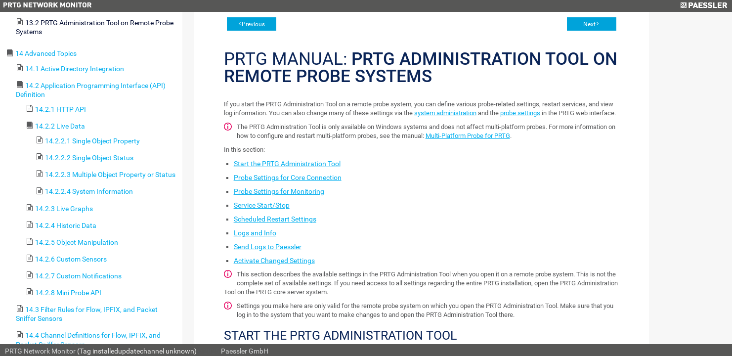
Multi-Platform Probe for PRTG (468, 135)
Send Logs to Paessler (267, 247)
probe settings (520, 113)
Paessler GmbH (244, 351)
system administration (445, 113)
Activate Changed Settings (274, 261)
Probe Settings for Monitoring (279, 191)
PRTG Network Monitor (40, 351)
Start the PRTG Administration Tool (287, 164)
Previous (253, 24)
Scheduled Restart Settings (275, 219)
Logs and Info (255, 233)
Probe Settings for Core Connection (288, 177)
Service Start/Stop (262, 205)
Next (589, 24)
